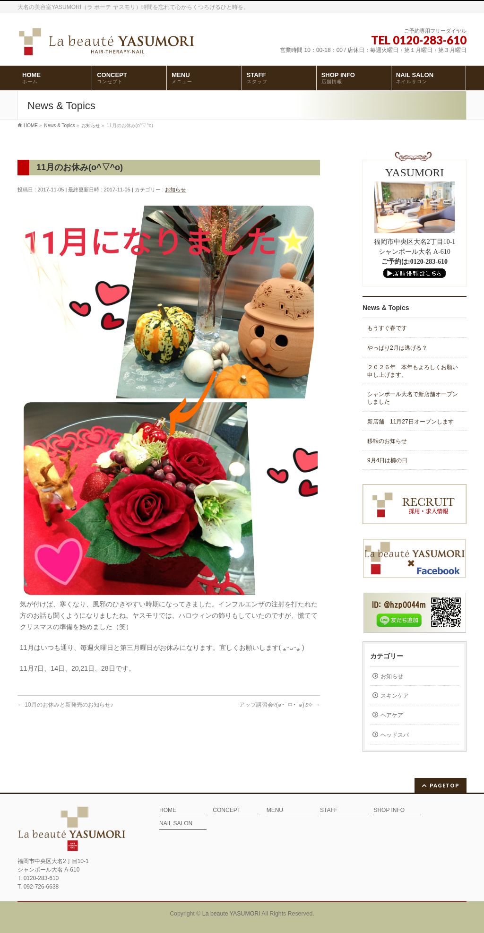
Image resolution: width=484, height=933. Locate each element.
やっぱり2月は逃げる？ (397, 348)
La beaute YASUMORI (231, 913)
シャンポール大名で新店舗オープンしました (412, 398)
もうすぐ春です (387, 328)
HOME (167, 810)
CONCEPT (227, 810)
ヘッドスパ (394, 735)
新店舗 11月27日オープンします (410, 421)
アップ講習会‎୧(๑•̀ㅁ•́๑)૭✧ (279, 704)
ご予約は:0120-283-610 (414, 261)
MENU (275, 810)
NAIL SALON (175, 824)
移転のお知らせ (387, 441)
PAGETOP (444, 785)
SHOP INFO (389, 810)
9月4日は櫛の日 (387, 460)
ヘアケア (391, 715)
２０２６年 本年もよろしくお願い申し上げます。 (412, 371)
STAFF (328, 810)
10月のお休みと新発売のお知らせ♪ (65, 704)
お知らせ (175, 189)
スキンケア (394, 695)
